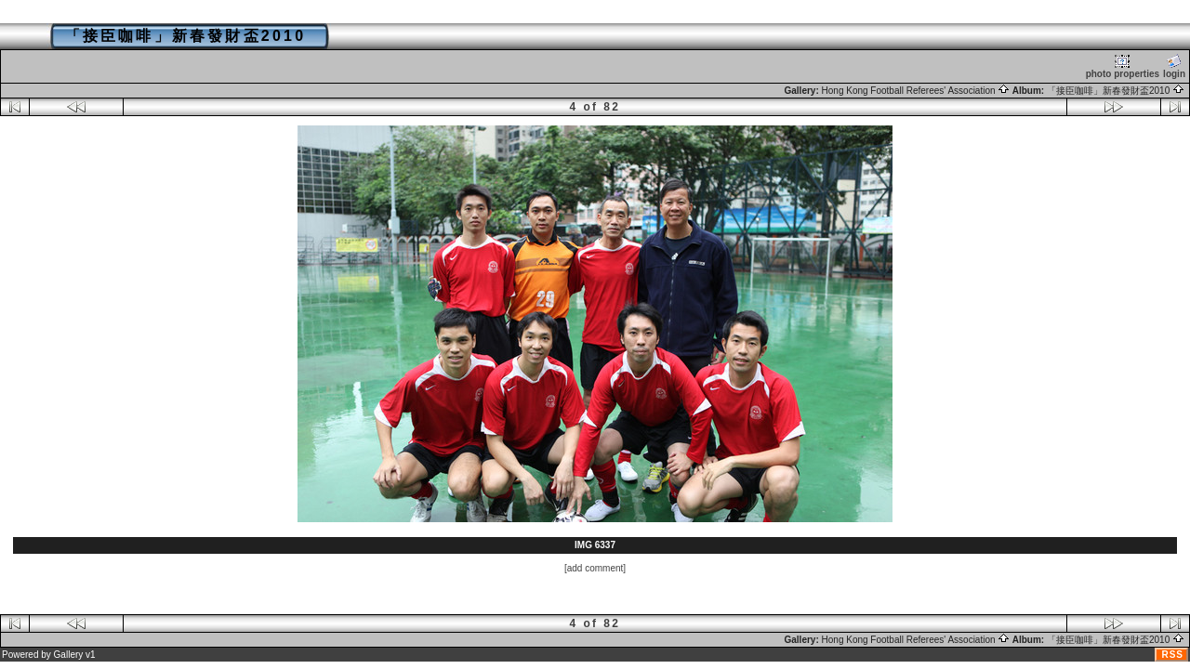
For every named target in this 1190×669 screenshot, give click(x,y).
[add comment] (595, 568)
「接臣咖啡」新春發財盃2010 (1115, 90)
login (1174, 66)
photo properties (1122, 66)
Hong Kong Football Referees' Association (916, 90)
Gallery (69, 654)
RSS (1172, 654)
